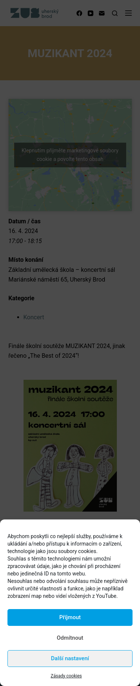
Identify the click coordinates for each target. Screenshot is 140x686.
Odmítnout (70, 637)
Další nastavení (70, 658)
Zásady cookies (66, 676)
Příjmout (70, 617)
